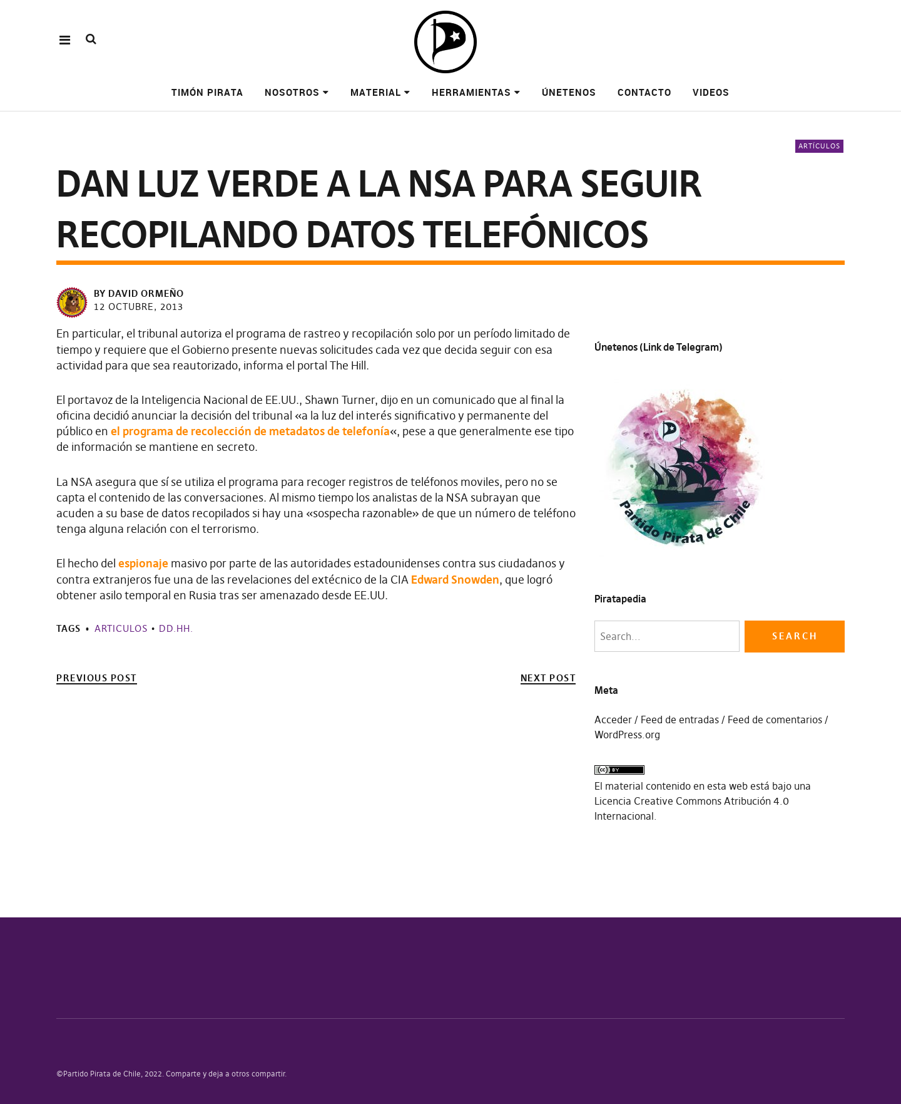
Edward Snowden (455, 579)
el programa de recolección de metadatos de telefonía (250, 431)
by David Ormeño (139, 293)
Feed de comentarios (775, 719)
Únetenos (569, 92)
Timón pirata (207, 92)
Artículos (819, 146)
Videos (711, 92)
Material (375, 92)
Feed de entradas (680, 719)
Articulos (121, 628)
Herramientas (471, 92)
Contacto (644, 92)
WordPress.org (627, 734)
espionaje (143, 563)
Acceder (613, 719)
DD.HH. (176, 628)
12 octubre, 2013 (138, 306)
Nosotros (292, 92)
